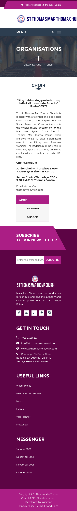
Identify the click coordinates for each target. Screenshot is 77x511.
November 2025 (25, 464)
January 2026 (23, 449)
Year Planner (23, 416)
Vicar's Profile (23, 385)
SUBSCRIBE (52, 260)
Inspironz (47, 502)
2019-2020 (33, 208)
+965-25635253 (26, 337)
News (19, 401)
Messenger (22, 424)
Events (20, 409)
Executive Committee (28, 393)
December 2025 (25, 456)
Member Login (52, 4)
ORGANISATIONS (32, 65)
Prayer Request (31, 4)
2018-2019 (32, 217)
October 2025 (24, 472)
